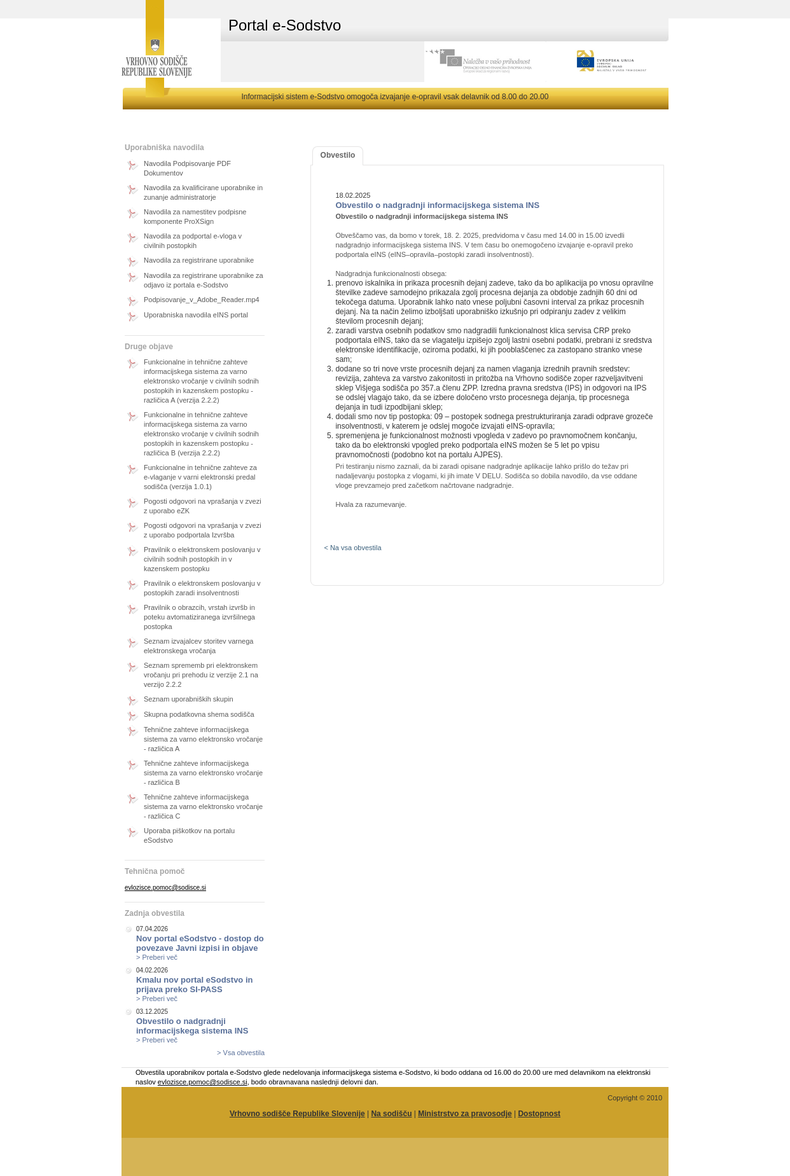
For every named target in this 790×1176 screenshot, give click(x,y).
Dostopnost (539, 1113)
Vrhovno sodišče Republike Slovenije (297, 1113)
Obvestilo (338, 155)
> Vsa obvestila (241, 1052)
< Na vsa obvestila (352, 547)
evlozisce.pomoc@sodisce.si (165, 887)
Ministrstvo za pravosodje (464, 1113)
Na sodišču (391, 1113)
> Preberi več (156, 957)
